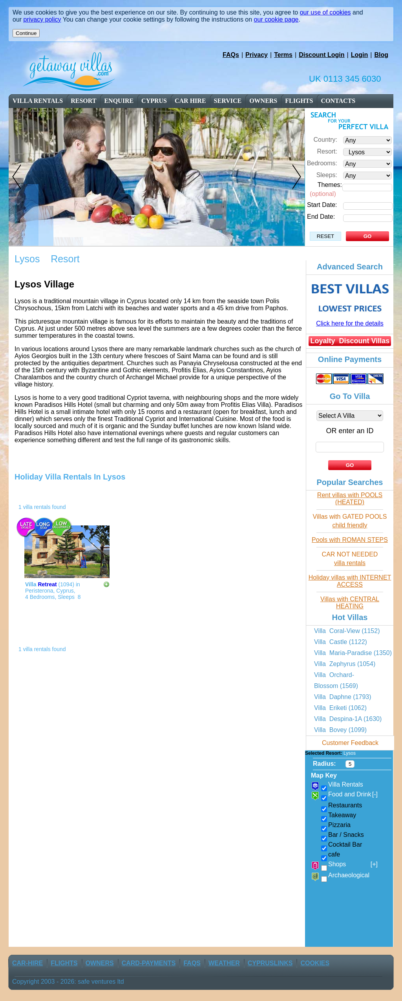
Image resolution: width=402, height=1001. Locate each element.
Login (359, 54)
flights (299, 100)
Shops (353, 864)
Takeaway (342, 815)
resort (84, 100)
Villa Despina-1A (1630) (348, 719)
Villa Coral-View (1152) (347, 631)
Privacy (256, 54)
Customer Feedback (350, 742)
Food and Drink (353, 794)
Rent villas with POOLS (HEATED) (349, 498)
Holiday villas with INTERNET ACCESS (350, 581)
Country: (325, 139)
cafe (334, 854)
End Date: (321, 216)
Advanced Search (350, 266)
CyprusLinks (270, 963)
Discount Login (321, 54)
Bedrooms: (322, 163)
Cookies (314, 963)
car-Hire (27, 963)
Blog (381, 54)
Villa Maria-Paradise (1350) (353, 653)
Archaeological (348, 875)
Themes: (330, 184)
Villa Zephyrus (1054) (344, 664)
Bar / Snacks (346, 834)
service (228, 100)
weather (224, 963)
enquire (118, 100)
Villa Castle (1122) (340, 642)
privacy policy (42, 19)
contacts (338, 100)
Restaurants (345, 805)
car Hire (190, 100)
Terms (283, 54)
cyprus (154, 100)
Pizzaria (339, 825)
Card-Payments (149, 963)
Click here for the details (350, 323)
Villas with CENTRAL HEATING (349, 602)
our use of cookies (325, 12)
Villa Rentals (38, 100)
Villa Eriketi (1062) (340, 708)
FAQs (231, 54)
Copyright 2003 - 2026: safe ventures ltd (68, 981)
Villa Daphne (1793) (342, 697)
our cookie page (276, 19)
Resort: (327, 151)
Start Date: (322, 204)
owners (263, 100)
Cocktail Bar (345, 844)
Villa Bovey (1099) (340, 730)
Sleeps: (326, 175)
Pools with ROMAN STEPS (350, 539)
